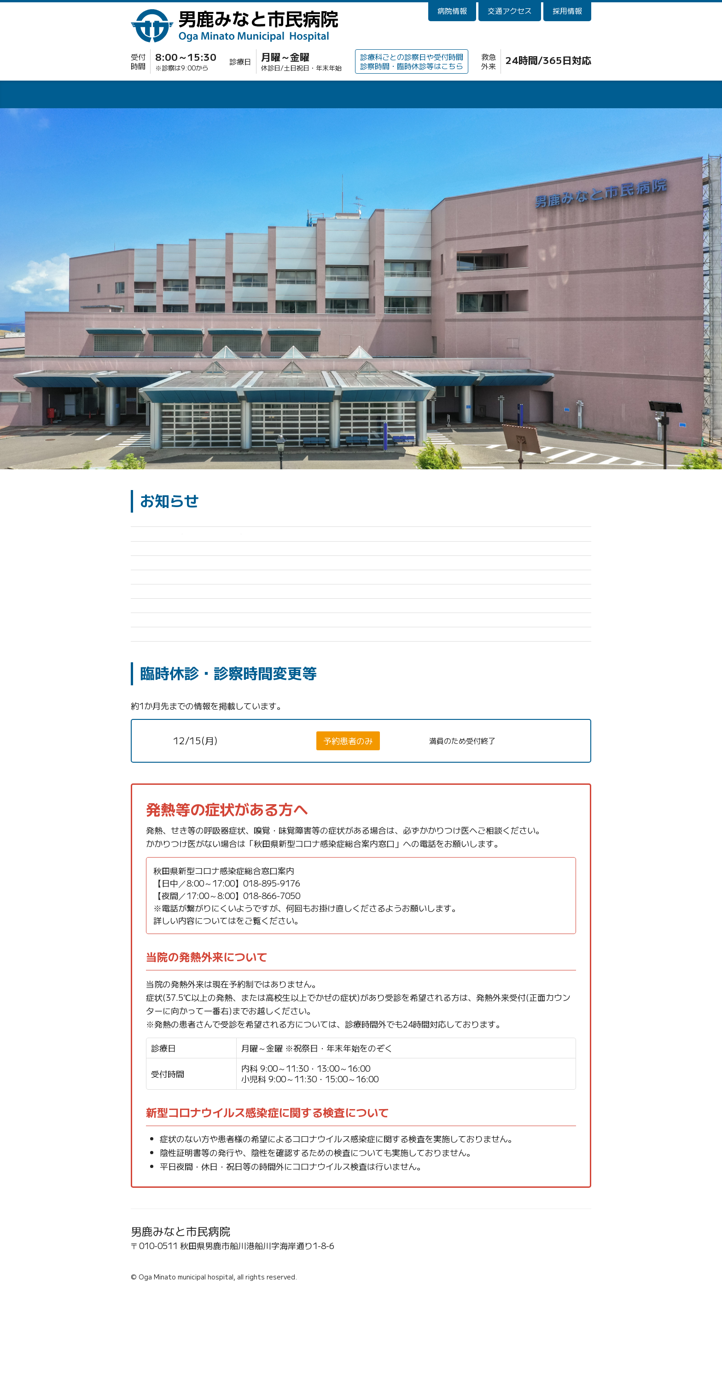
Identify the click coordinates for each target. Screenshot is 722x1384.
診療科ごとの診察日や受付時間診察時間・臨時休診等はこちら (411, 61)
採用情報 (567, 10)
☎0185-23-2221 (169, 1348)
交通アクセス (510, 10)
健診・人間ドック (453, 96)
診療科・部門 (361, 96)
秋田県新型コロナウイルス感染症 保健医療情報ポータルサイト (353, 1009)
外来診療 (176, 96)
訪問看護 (545, 96)
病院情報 (452, 10)
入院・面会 (269, 96)
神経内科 (276, 829)
